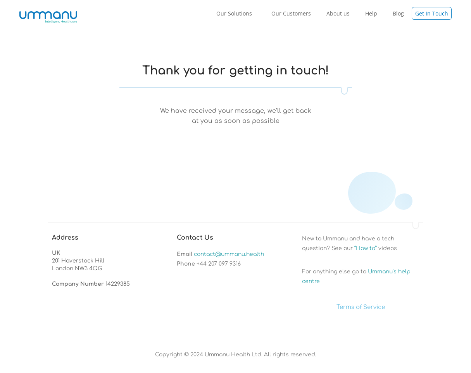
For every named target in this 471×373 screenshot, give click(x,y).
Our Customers (291, 13)
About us (338, 13)
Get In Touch (431, 13)
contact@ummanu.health (229, 254)
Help (371, 13)
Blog (398, 13)
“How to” (365, 248)
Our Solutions (236, 13)
